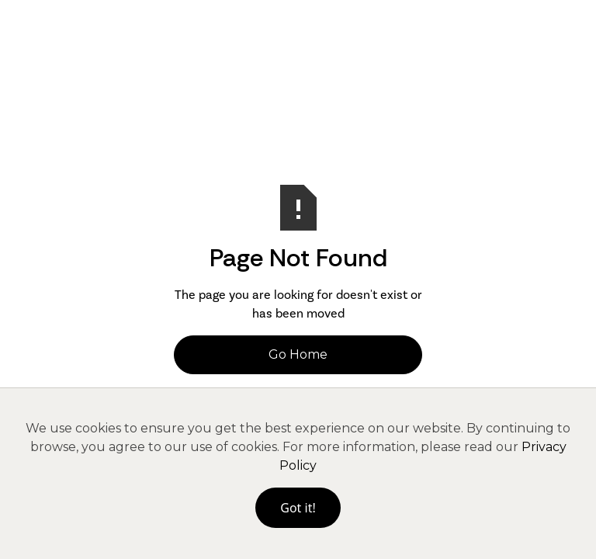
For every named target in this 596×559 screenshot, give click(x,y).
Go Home (298, 354)
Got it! (297, 507)
